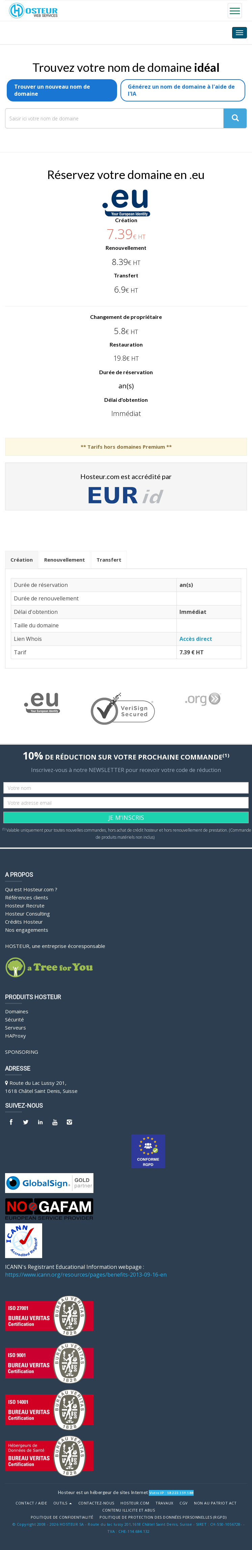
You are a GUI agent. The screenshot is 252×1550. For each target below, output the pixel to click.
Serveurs (15, 1027)
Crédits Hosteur (24, 921)
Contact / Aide (31, 1503)
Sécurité (14, 1019)
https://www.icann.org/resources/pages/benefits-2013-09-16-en (86, 1274)
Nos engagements (26, 929)
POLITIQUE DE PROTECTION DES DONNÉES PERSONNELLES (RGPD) (163, 1517)
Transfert (108, 559)
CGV (183, 1503)
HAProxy (15, 1035)
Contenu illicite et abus (128, 1510)
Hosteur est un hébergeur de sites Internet (103, 1492)
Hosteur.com (134, 1503)
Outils (62, 1503)
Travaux (164, 1503)
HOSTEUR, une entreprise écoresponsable (55, 946)
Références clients (26, 897)
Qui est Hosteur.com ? (31, 889)
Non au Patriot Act (215, 1503)
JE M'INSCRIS (126, 817)
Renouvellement (64, 559)
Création (21, 559)
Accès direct (195, 639)
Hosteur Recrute (25, 905)
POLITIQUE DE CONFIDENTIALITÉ (62, 1517)
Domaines (16, 1011)
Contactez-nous (96, 1503)
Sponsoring (21, 1051)
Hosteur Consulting (27, 913)
